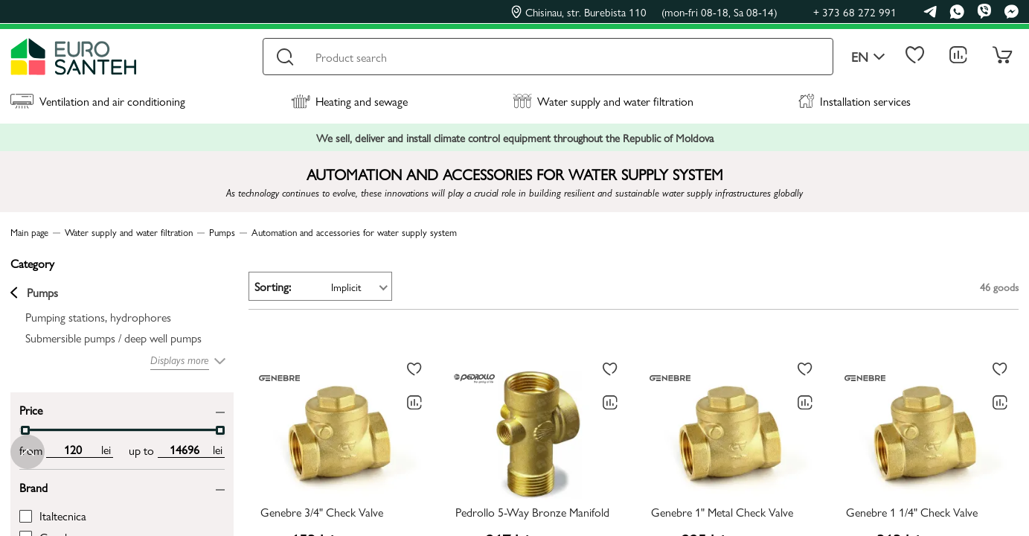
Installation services (854, 100)
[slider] (25, 430)
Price (30, 409)
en (868, 57)
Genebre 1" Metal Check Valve (722, 512)
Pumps (34, 292)
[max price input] (184, 449)
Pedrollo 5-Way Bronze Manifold (532, 512)
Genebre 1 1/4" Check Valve (912, 512)
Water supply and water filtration (603, 100)
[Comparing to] (414, 403)
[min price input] (72, 449)
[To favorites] (414, 369)
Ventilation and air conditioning (97, 100)
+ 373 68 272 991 (855, 11)
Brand (33, 486)
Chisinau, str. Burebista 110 (644, 12)
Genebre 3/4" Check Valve (321, 512)
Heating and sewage (349, 100)
